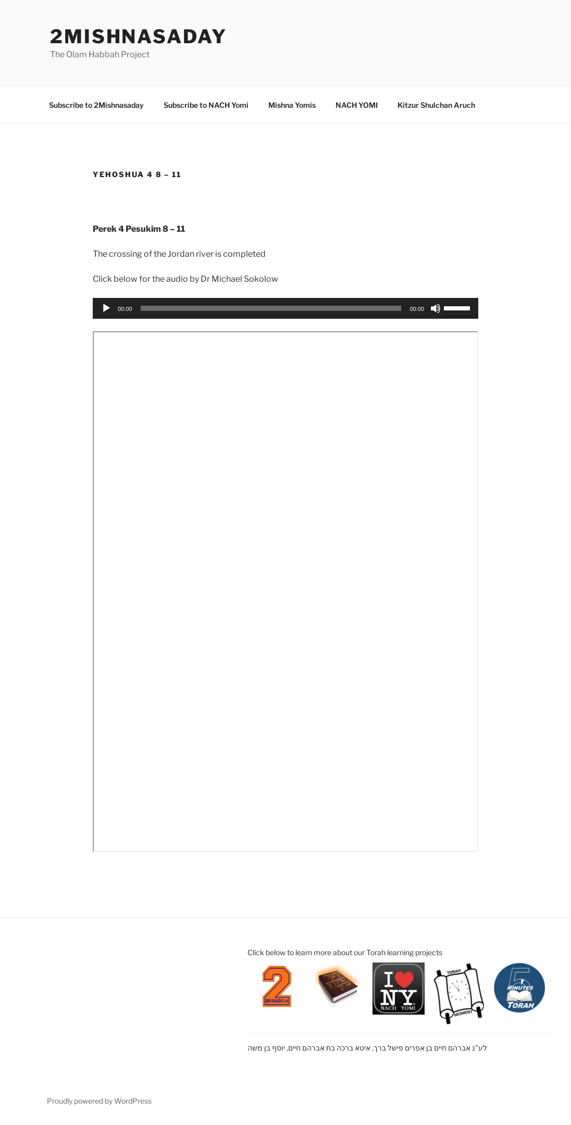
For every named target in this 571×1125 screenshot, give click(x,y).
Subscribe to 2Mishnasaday (96, 105)
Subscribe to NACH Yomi (206, 105)
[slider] (271, 308)
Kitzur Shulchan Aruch (436, 105)
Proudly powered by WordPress (99, 1100)
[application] (285, 308)
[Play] (106, 308)
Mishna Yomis (292, 105)
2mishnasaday (138, 36)
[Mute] (435, 308)
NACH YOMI (357, 105)
